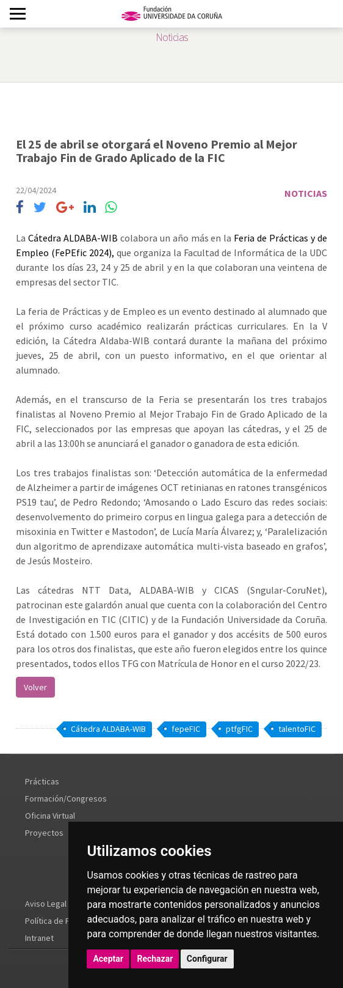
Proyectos (44, 832)
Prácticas (42, 781)
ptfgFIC (239, 728)
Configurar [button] (207, 959)
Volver (35, 687)
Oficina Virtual (50, 815)
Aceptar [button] (108, 959)
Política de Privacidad (64, 920)
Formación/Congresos (66, 798)
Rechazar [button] (155, 959)
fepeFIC (186, 728)
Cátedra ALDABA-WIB (73, 238)
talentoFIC (297, 728)
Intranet (39, 937)
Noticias (305, 193)
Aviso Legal (46, 903)
